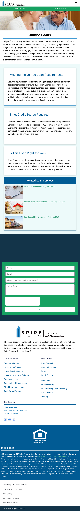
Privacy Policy (7, 497)
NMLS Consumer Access (10, 506)
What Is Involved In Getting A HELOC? (39, 189)
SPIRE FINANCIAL (11, 410)
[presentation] (22, 304)
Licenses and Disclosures (11, 501)
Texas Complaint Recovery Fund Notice (15, 488)
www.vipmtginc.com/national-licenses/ (52, 459)
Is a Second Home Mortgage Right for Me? (41, 220)
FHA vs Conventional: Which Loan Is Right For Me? (44, 204)
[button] (76, 3)
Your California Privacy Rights (12, 492)
